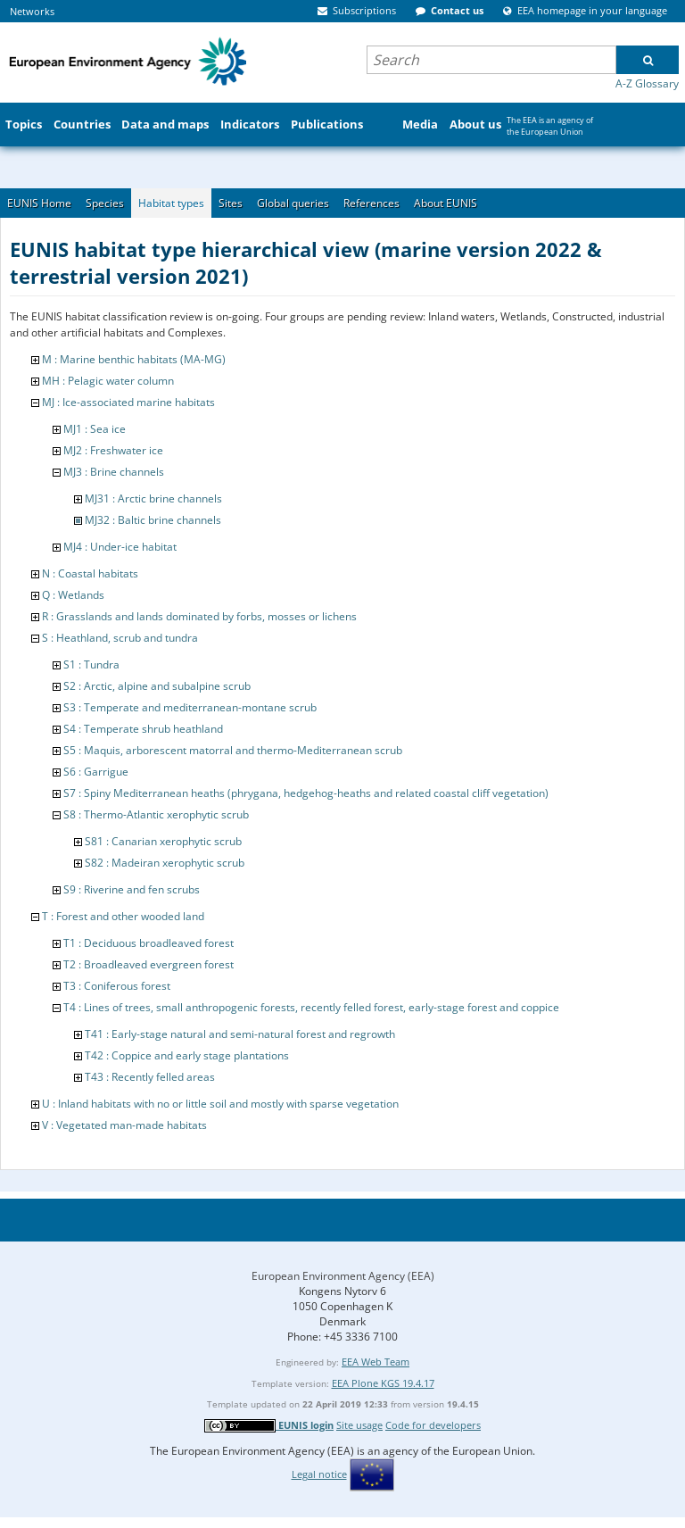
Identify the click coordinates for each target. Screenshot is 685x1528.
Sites (231, 203)
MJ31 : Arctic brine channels (153, 498)
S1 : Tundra (91, 664)
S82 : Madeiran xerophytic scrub (164, 862)
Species (105, 203)
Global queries (293, 203)
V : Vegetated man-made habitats (124, 1125)
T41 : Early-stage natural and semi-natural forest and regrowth (240, 1034)
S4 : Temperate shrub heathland (143, 728)
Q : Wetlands (73, 594)
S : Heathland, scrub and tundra (120, 637)
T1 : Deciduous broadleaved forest (148, 943)
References (371, 203)
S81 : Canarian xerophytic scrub (163, 841)
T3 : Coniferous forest (116, 985)
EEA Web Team (375, 1361)
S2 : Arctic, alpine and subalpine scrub (157, 685)
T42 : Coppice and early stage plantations (187, 1055)
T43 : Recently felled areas (150, 1076)
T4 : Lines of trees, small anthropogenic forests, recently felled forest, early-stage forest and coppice (311, 1007)
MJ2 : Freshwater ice (113, 450)
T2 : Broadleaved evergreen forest (148, 964)
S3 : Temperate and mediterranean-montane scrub (190, 707)
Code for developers (433, 1425)
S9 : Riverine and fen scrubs (131, 889)
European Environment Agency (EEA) (343, 1275)
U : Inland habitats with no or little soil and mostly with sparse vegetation (220, 1103)
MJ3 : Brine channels (113, 471)
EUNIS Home (39, 203)
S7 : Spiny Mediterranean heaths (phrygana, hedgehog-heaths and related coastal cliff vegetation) (306, 793)
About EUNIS (445, 203)
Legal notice (319, 1474)
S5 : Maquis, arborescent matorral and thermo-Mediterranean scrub (232, 750)
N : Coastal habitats (90, 573)
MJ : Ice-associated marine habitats (128, 402)
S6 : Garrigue (95, 771)
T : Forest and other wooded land (123, 916)
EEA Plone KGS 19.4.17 (383, 1383)
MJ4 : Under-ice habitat (120, 546)
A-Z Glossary (647, 83)
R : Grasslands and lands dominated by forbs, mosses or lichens (199, 616)
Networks (32, 11)
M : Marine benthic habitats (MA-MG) (134, 359)
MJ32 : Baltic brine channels (153, 519)
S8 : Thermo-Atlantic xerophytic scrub (156, 814)
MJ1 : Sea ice (94, 428)
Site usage (359, 1425)
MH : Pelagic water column (108, 380)
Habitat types (171, 203)
